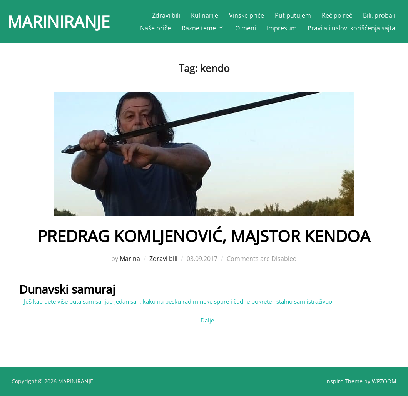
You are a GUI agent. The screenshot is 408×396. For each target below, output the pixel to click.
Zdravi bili (166, 15)
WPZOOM (384, 381)
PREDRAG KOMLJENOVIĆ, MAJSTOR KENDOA (203, 236)
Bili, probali (379, 15)
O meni (245, 28)
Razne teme (203, 28)
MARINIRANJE (58, 21)
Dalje (207, 320)
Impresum (282, 28)
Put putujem (293, 15)
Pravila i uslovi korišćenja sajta (351, 28)
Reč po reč (337, 15)
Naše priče (155, 28)
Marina (130, 258)
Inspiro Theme (344, 381)
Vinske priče (246, 15)
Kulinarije (204, 15)
